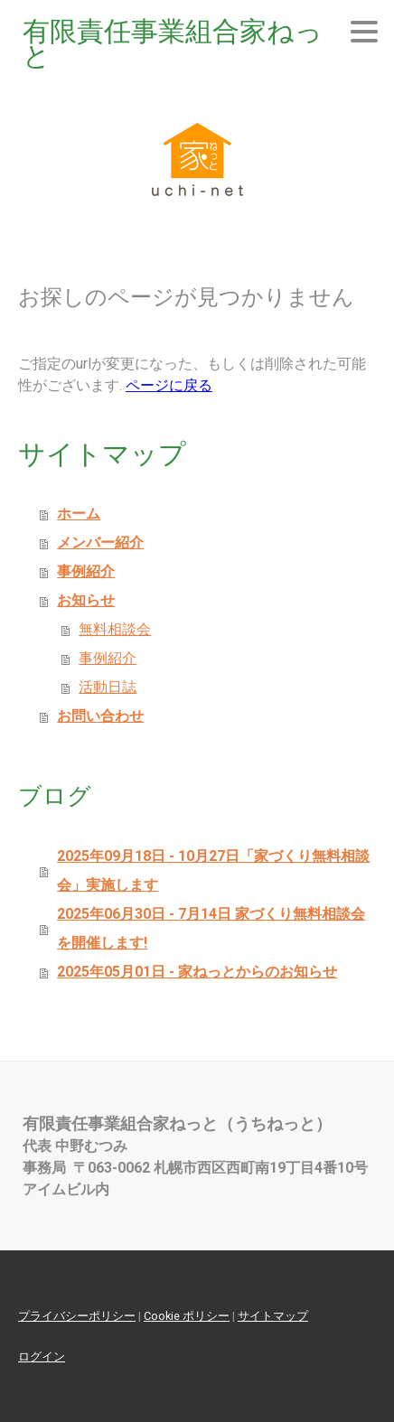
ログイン (41, 1356)
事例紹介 (86, 571)
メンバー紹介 (100, 542)
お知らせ (86, 600)
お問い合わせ (100, 716)
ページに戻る (169, 385)
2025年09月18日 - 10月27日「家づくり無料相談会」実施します (213, 870)
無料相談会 (115, 629)
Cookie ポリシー (187, 1316)
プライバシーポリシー (77, 1316)
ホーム (78, 513)
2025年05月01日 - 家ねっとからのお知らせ (197, 971)
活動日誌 (107, 687)
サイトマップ (273, 1316)
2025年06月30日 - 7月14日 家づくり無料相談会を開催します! (211, 928)
